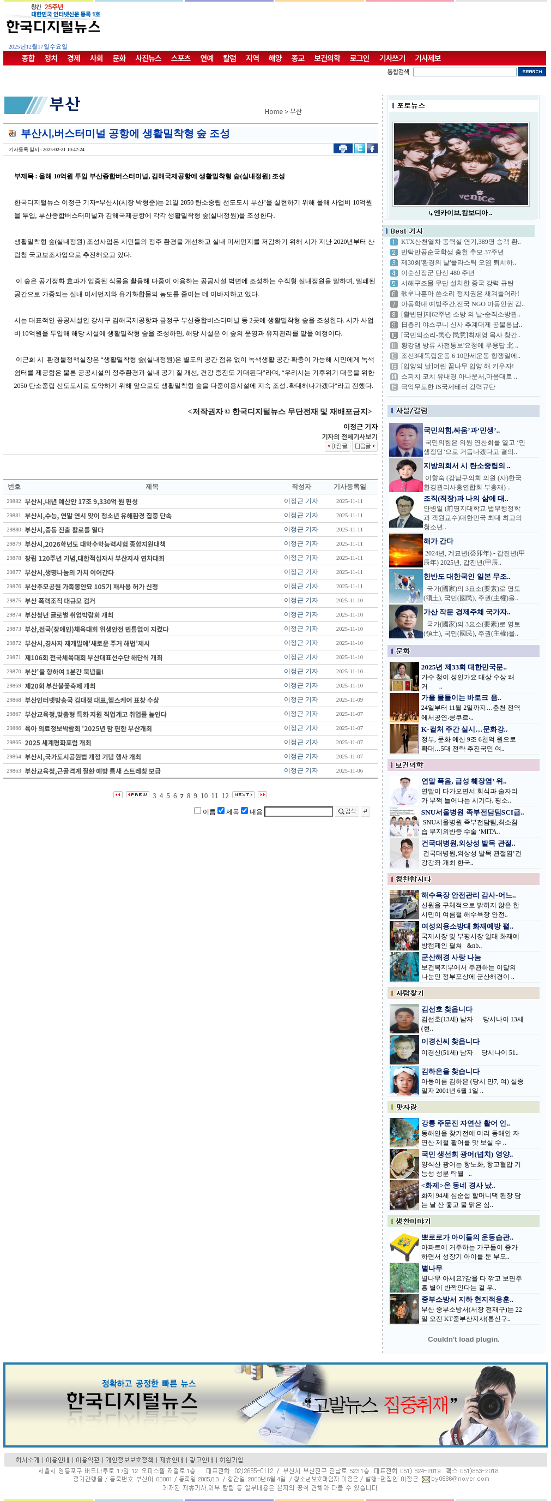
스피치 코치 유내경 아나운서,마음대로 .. (459, 376)
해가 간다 (438, 541)
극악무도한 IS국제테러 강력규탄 (448, 387)
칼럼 (229, 57)
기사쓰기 (392, 57)
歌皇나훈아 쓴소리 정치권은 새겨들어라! (460, 293)
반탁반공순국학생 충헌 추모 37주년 (452, 252)
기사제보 (428, 57)
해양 (275, 57)
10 (204, 795)
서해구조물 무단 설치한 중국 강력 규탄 (457, 283)
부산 (296, 111)
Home (274, 111)
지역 (252, 57)
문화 (119, 57)
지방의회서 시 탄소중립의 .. (467, 466)
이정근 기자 (301, 501)
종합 (28, 57)
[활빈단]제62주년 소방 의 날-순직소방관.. (460, 314)
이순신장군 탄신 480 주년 (438, 273)
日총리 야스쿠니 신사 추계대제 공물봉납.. (461, 324)
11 (214, 795)
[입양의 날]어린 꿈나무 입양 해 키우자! (457, 366)
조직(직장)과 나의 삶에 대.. (465, 498)
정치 (50, 57)
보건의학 (327, 57)
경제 (73, 57)
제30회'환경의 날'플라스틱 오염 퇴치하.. (458, 262)
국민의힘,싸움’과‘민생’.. (461, 430)
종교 (298, 57)
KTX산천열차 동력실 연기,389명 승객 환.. (461, 242)
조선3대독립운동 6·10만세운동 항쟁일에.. (460, 356)
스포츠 (181, 57)
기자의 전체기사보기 (349, 436)
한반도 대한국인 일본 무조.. (467, 576)
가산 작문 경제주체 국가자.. (467, 612)
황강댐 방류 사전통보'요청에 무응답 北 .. (459, 345)
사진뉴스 (148, 57)
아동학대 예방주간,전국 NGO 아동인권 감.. (463, 304)
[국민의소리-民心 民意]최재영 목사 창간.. (460, 335)
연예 (207, 57)
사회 (96, 57)
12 (225, 795)
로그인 (360, 57)
